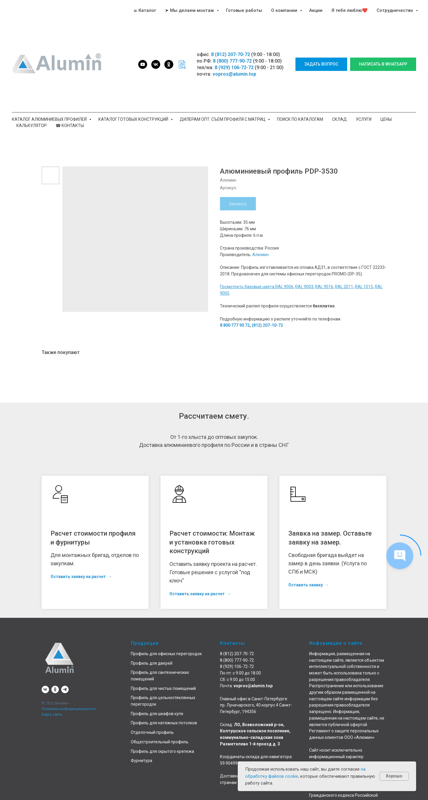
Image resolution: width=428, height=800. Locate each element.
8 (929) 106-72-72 (234, 67)
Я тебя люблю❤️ (349, 10)
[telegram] (65, 689)
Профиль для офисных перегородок (166, 653)
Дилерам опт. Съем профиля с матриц (223, 119)
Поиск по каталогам (300, 119)
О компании (284, 10)
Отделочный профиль (152, 732)
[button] (321, 64)
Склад (339, 119)
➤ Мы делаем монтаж (190, 10)
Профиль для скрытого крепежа (162, 751)
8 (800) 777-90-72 (232, 61)
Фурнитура (141, 760)
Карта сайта (52, 714)
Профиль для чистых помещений (163, 688)
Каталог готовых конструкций (133, 119)
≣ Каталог (144, 10)
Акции (315, 10)
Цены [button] (386, 119)
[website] (181, 64)
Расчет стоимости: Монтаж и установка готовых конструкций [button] (212, 542)
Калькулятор (31, 125)
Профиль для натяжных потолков (164, 722)
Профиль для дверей (151, 663)
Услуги (364, 119)
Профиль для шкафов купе (157, 713)
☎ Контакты (70, 125)
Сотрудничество (395, 10)
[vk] (155, 64)
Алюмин (260, 254)
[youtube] (142, 64)
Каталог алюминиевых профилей (50, 119)
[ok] (168, 64)
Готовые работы (244, 10)
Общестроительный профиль (159, 741)
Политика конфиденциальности (69, 709)
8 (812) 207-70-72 (230, 54)
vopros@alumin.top (234, 74)
